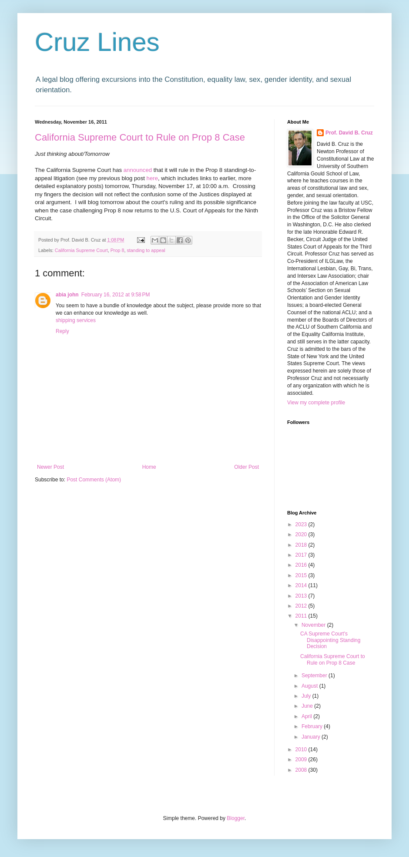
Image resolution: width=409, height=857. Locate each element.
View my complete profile (316, 403)
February (313, 726)
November (314, 625)
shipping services (76, 320)
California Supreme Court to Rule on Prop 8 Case (140, 137)
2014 (301, 585)
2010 (301, 749)
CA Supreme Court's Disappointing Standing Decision (330, 640)
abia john (67, 295)
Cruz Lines (97, 42)
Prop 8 (117, 250)
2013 (301, 596)
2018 (301, 545)
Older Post (246, 467)
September (315, 675)
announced (138, 170)
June (308, 706)
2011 (301, 616)
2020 (301, 534)
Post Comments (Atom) (94, 480)
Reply (62, 331)
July (307, 696)
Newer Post (50, 467)
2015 (301, 575)
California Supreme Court (81, 250)
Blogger (236, 818)
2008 (301, 770)
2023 (301, 524)
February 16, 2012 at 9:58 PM (115, 295)
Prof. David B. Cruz (349, 133)
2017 (301, 555)
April (307, 716)
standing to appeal (146, 250)
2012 (301, 606)
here (152, 178)
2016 (301, 565)
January (312, 737)
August (310, 686)
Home (149, 467)
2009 (301, 759)
